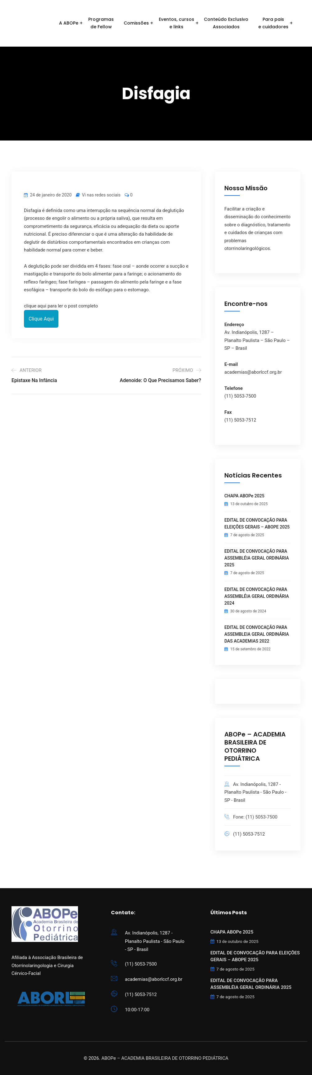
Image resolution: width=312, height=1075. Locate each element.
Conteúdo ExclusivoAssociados (226, 23)
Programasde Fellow (101, 23)
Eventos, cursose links (176, 23)
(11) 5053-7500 (141, 964)
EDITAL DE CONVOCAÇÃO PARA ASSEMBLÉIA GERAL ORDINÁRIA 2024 (256, 596)
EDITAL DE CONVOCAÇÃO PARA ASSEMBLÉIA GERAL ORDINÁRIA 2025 (256, 558)
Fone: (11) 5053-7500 (255, 817)
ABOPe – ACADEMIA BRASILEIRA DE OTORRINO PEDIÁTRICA (164, 1058)
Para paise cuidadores (273, 23)
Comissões (136, 23)
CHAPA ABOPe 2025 (244, 495)
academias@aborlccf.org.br (153, 979)
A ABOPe (68, 23)
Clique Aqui (41, 319)
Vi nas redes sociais (101, 194)
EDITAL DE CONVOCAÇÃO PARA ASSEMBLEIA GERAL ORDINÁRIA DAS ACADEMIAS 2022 (256, 634)
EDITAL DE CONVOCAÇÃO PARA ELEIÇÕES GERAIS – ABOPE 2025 (257, 523)
